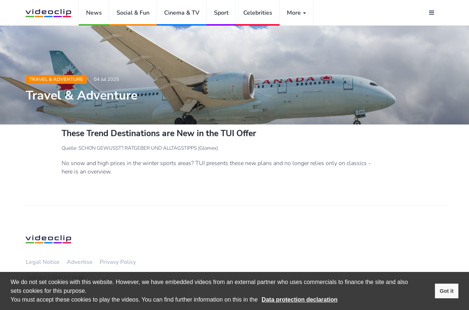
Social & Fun (133, 13)
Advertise (80, 262)
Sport (221, 13)
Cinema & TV (181, 13)
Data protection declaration (299, 299)
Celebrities (257, 13)
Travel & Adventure (56, 79)
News (94, 13)
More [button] (296, 13)
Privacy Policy (118, 262)
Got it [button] (447, 291)
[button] (260, 300)
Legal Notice (43, 262)
